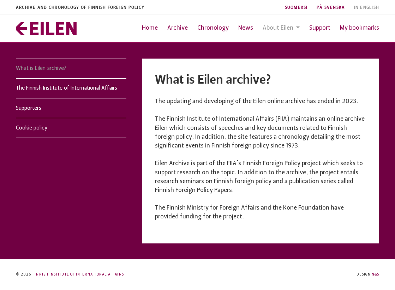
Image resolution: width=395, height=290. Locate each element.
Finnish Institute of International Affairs (78, 275)
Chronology (213, 28)
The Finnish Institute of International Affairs (66, 88)
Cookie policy (31, 128)
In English (366, 7)
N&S (375, 275)
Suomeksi (296, 7)
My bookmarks (359, 28)
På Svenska (331, 7)
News (245, 28)
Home (150, 28)
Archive (177, 28)
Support (319, 28)
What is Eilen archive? (41, 68)
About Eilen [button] (279, 28)
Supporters (28, 108)
